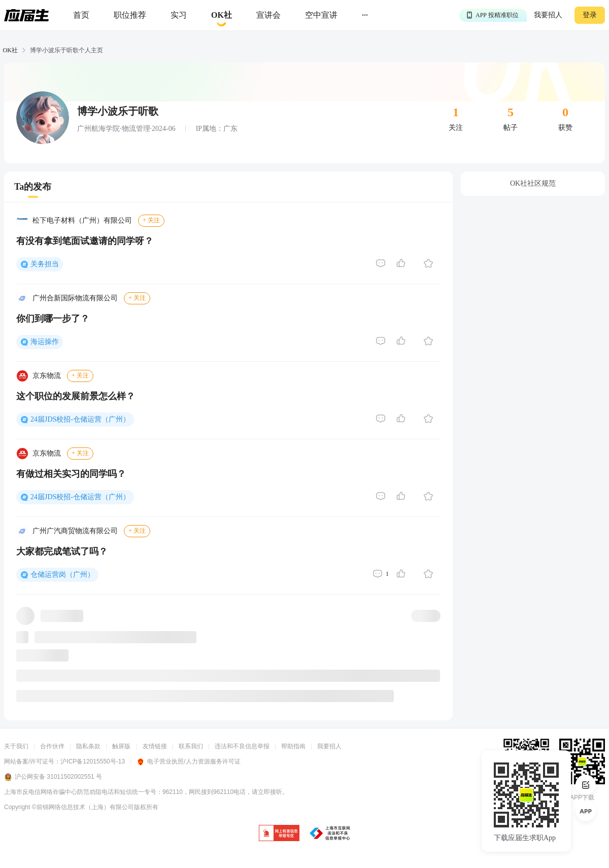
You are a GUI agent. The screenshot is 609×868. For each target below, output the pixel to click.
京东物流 (46, 375)
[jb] (279, 834)
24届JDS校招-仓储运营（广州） (80, 419)
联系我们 (191, 746)
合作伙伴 (52, 746)
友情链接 (155, 746)
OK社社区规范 (533, 183)
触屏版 (121, 746)
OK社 (10, 50)
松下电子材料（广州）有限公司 (82, 220)
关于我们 (16, 746)
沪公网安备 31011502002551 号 (53, 777)
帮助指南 (293, 746)
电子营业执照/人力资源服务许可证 (188, 761)
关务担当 (44, 264)
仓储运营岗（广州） (62, 574)
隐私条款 (88, 746)
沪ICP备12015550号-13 (92, 761)
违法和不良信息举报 (242, 746)
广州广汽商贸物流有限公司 (75, 531)
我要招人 (548, 15)
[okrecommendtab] (221, 15)
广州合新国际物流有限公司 (75, 298)
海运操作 (44, 341)
